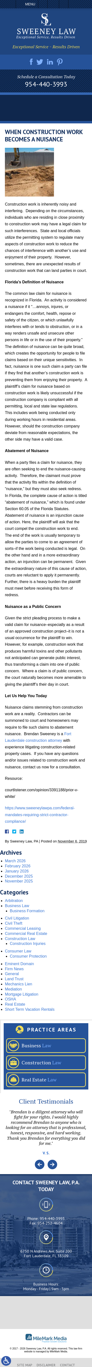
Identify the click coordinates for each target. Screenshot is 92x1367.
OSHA (10, 999)
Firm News (14, 969)
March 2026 (15, 861)
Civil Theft (13, 923)
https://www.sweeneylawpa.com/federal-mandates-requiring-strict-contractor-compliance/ (40, 814)
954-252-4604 (50, 1264)
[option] (46, 1134)
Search (63, 4)
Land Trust (14, 979)
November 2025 (19, 881)
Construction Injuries (28, 943)
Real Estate (15, 1004)
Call (42, 4)
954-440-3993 (46, 84)
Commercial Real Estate (26, 933)
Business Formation (27, 911)
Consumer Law (18, 951)
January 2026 (17, 871)
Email (53, 4)
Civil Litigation (17, 918)
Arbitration (14, 901)
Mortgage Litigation (21, 994)
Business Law (17, 906)
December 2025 (19, 876)
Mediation (13, 989)
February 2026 (17, 866)
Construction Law (20, 939)
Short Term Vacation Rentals (29, 1009)
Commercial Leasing (23, 928)
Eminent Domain (19, 964)
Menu (30, 4)
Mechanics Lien (18, 984)
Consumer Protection (28, 956)
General (12, 974)
